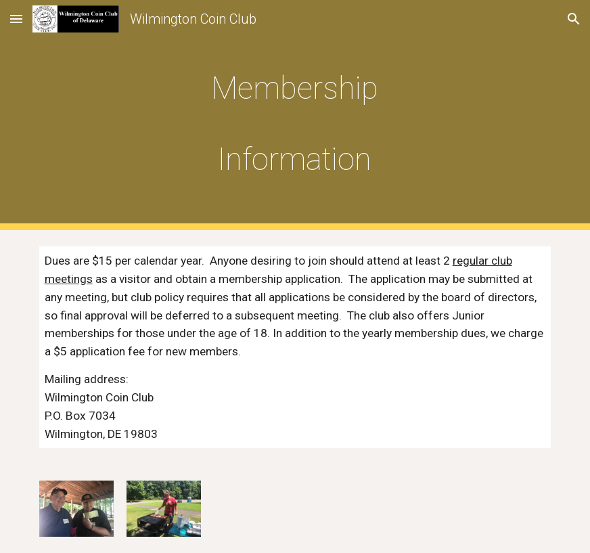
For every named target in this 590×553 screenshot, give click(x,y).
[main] (295, 115)
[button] (16, 18)
